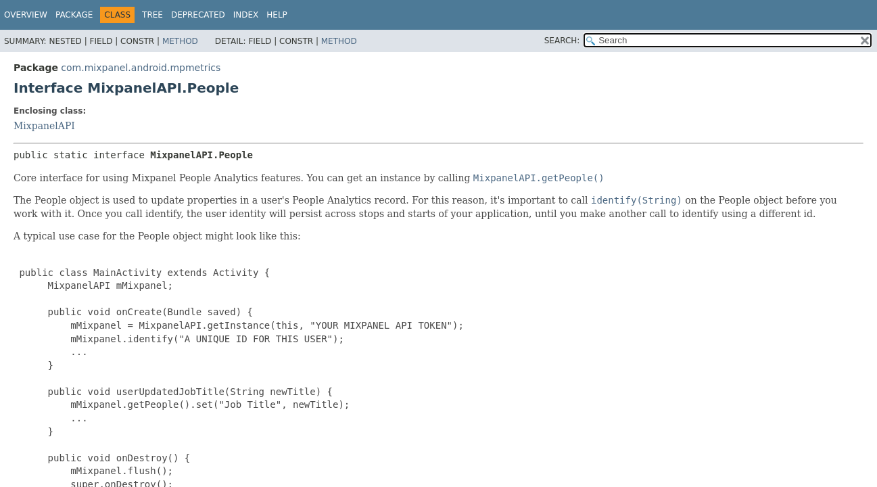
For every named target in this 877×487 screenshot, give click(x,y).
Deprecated (198, 15)
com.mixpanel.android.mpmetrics (140, 67)
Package (74, 15)
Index (246, 15)
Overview (25, 15)
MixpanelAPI (44, 125)
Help (276, 15)
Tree (152, 15)
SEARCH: (562, 40)
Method (180, 41)
